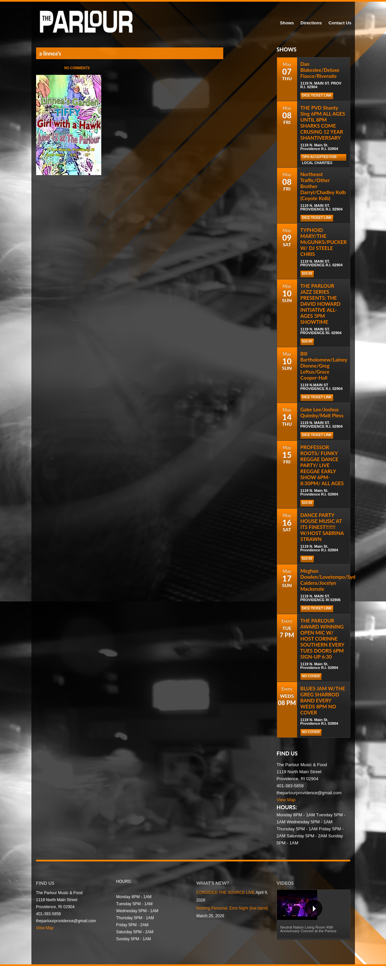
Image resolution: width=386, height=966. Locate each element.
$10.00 (307, 273)
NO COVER (311, 676)
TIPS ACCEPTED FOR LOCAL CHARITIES (319, 158)
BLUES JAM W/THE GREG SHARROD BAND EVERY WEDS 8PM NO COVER (322, 700)
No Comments (77, 68)
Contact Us (340, 22)
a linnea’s (50, 53)
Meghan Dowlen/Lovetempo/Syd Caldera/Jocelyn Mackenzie (328, 580)
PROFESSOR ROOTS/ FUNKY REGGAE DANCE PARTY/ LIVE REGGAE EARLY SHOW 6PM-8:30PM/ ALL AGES (322, 465)
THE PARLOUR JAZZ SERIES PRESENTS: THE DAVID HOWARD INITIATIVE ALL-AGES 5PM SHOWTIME (320, 304)
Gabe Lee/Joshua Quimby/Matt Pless (322, 412)
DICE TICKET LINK (317, 95)
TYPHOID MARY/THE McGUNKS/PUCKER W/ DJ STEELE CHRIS (323, 242)
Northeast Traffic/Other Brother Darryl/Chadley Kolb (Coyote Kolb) (323, 186)
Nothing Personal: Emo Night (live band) (232, 908)
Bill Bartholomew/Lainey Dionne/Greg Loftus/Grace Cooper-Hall (323, 366)
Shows (287, 22)
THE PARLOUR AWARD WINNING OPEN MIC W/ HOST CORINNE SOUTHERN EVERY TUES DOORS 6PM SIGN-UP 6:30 (322, 638)
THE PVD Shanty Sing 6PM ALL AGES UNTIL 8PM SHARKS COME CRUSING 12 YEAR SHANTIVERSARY (322, 123)
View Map (286, 799)
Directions (311, 22)
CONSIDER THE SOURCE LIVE (226, 892)
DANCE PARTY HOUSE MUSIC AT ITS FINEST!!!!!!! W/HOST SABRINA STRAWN (322, 527)
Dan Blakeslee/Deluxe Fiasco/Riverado (320, 70)
